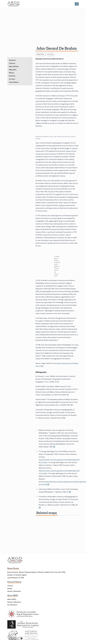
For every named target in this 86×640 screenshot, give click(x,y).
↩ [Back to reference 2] (48, 484)
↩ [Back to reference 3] (70, 492)
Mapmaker (20, 69)
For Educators (12, 605)
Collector (20, 63)
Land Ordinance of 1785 (15, 578)
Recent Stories (13, 568)
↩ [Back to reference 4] (40, 508)
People (9, 589)
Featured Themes (14, 582)
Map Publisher (20, 66)
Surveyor (20, 79)
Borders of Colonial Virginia (17, 575)
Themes (10, 586)
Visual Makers (20, 82)
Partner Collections (14, 591)
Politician (20, 76)
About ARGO (12, 595)
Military (20, 73)
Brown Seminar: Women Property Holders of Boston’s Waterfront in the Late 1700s (36, 572)
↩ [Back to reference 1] (54, 447)
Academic (20, 60)
